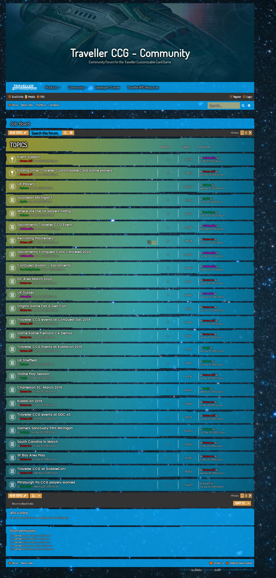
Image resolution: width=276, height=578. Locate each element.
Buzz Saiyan (209, 212)
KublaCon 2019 (29, 401)
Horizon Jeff (26, 161)
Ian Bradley (196, 569)
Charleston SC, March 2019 (39, 387)
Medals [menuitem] (31, 96)
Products (51, 87)
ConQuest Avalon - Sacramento (44, 265)
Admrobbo (25, 296)
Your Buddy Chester (30, 269)
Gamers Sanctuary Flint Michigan (45, 428)
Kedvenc (24, 188)
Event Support (29, 157)
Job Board (20, 124)
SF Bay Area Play (31, 455)
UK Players (26, 184)
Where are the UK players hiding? (45, 211)
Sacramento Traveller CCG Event (44, 224)
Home (25, 87)
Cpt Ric (23, 201)
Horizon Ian (208, 239)
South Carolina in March (37, 441)
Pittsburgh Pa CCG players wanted (46, 482)
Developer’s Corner (107, 87)
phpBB (217, 569)
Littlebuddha (209, 158)
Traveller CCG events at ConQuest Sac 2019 (53, 319)
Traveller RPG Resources (142, 87)
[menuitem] (40, 97)
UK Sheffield (27, 360)
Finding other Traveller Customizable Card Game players (64, 170)
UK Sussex (25, 292)
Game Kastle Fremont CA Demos (44, 333)
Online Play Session (33, 374)
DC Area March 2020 (34, 279)
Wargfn (206, 347)
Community (76, 87)
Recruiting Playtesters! (36, 238)
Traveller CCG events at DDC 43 (44, 414)
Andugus (24, 432)
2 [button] (246, 133)
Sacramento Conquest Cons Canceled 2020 (54, 252)
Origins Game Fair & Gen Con (41, 306)
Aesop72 (207, 483)
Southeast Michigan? (35, 197)
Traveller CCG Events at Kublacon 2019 (49, 347)
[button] (250, 132)
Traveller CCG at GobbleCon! (41, 469)
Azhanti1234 (26, 486)
